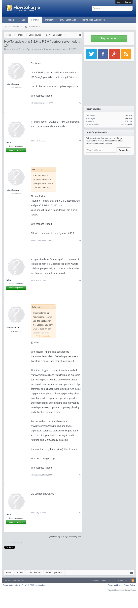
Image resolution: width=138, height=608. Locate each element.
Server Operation (28, 49)
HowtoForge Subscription (93, 20)
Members (49, 20)
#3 (80, 240)
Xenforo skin (10, 580)
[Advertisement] (109, 177)
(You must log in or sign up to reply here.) (65, 537)
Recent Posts (34, 27)
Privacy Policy (129, 585)
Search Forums (15, 27)
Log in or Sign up (124, 2)
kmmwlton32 (126, 124)
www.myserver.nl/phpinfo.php (46, 426)
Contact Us (94, 580)
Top (127, 580)
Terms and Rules (115, 585)
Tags (23, 20)
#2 (80, 141)
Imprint (112, 580)
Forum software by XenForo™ (26, 585)
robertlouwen (55, 49)
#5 (80, 475)
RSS (133, 580)
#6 (80, 513)
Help (104, 580)
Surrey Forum (130, 590)
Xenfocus (21, 580)
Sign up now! (109, 38)
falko (8, 142)
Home (120, 580)
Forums (35, 20)
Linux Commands (68, 20)
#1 (80, 103)
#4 (80, 280)
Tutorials (10, 20)
